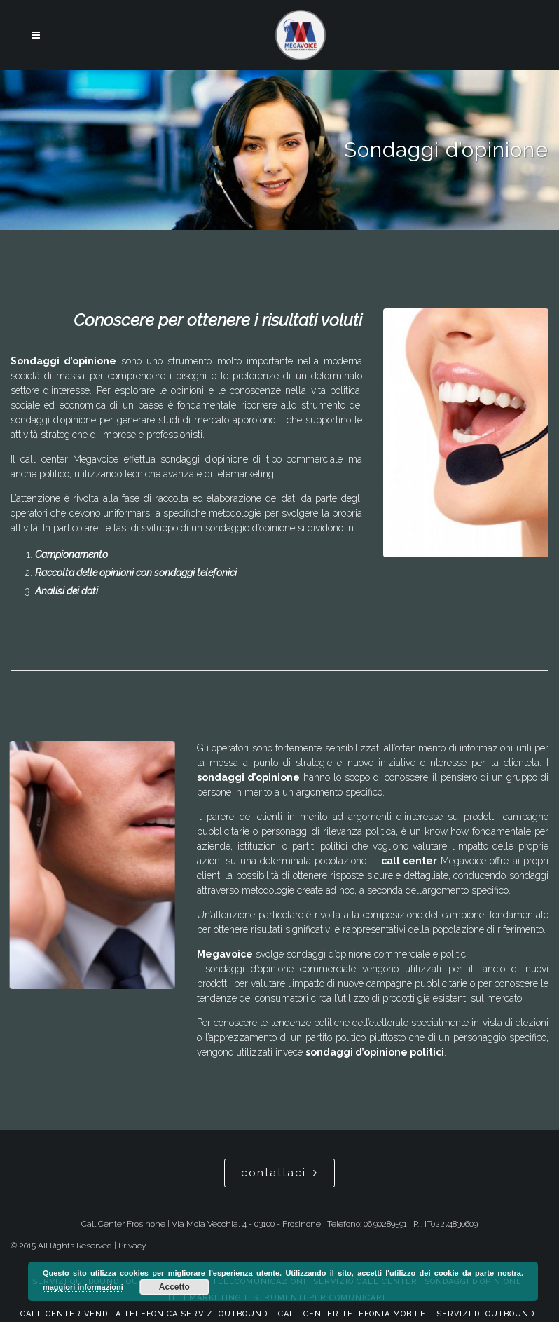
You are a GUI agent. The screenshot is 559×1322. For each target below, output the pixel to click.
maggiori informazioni (83, 1287)
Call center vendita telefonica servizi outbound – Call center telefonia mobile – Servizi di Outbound (277, 1313)
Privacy (132, 1246)
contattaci (279, 1172)
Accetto (174, 1287)
